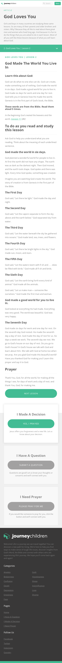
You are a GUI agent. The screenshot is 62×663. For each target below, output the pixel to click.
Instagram (8, 648)
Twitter (7, 643)
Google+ (7, 652)
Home (6, 612)
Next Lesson (31, 393)
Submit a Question (31, 465)
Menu (58, 3)
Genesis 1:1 (16, 119)
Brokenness (9, 577)
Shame (35, 595)
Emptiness (8, 595)
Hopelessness (38, 577)
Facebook (8, 639)
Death (6, 586)
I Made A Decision (12, 621)
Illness (34, 581)
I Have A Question (12, 617)
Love (34, 590)
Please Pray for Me (31, 506)
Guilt (34, 572)
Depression (9, 590)
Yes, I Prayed (31, 423)
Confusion (8, 581)
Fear (6, 599)
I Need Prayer (10, 626)
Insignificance (38, 586)
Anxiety (7, 572)
